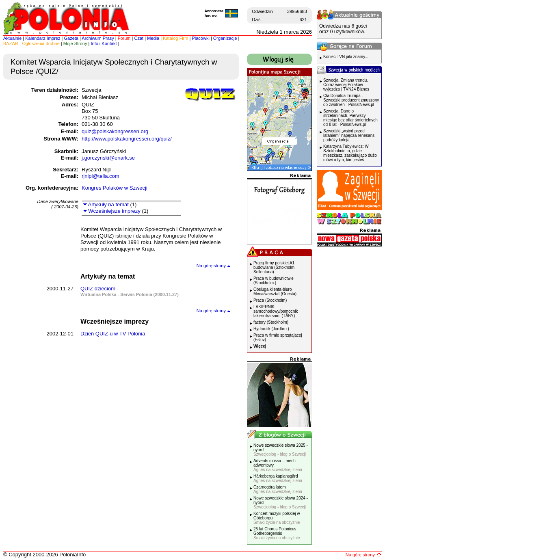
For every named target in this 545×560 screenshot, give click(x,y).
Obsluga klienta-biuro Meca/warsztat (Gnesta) (274, 291)
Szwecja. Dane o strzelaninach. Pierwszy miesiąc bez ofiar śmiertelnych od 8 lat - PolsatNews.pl (350, 118)
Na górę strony (214, 265)
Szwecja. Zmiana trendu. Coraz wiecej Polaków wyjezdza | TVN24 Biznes (346, 84)
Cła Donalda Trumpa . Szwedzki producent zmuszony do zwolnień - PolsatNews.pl (351, 100)
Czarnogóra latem (277, 489)
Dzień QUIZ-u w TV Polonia (112, 334)
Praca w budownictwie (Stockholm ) (273, 280)
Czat (139, 38)
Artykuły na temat (106, 204)
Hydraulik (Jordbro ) (271, 328)
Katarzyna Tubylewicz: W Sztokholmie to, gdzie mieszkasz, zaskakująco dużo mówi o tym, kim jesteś (350, 153)
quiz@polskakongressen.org (115, 131)
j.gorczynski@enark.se (108, 158)
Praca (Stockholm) (270, 300)
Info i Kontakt (104, 43)
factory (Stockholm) (270, 322)
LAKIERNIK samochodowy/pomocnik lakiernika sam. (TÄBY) (275, 311)
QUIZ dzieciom (97, 288)
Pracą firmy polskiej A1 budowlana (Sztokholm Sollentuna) (273, 267)
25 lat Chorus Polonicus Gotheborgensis (276, 533)
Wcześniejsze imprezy (112, 211)
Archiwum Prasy (98, 38)
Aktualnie (12, 38)
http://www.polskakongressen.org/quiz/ (127, 139)
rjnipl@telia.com (100, 176)
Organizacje (225, 38)
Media (153, 38)
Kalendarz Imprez (42, 38)
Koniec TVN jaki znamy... (345, 56)
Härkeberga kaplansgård (277, 478)
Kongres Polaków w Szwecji (114, 188)
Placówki (200, 38)
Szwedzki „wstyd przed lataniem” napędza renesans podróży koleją (348, 135)
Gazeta (71, 38)
